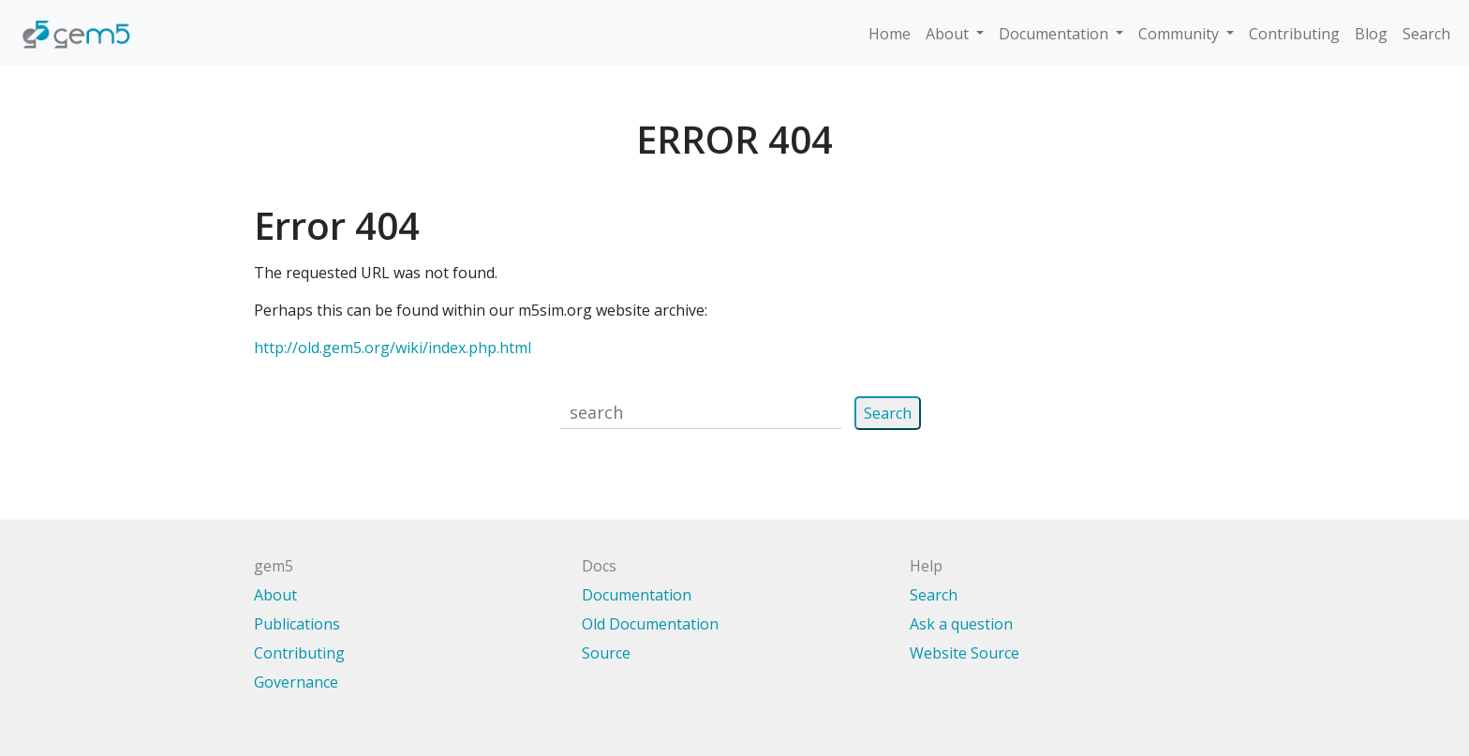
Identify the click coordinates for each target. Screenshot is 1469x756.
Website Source (964, 653)
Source (606, 653)
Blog (1371, 33)
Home (889, 33)
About (949, 33)
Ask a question (961, 624)
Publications (297, 624)
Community (1180, 33)
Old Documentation (650, 624)
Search (1426, 33)
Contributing (1294, 33)
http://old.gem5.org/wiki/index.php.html (392, 347)
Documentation (1055, 33)
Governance (296, 682)
